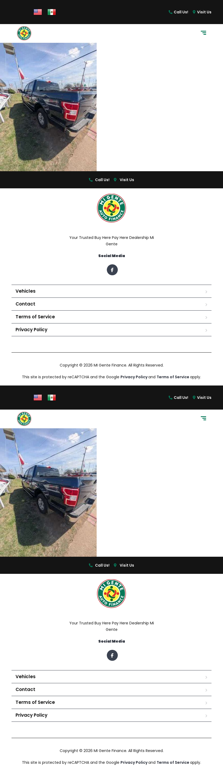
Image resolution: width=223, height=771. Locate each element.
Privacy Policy (31, 329)
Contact (25, 304)
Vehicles (26, 291)
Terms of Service (35, 317)
